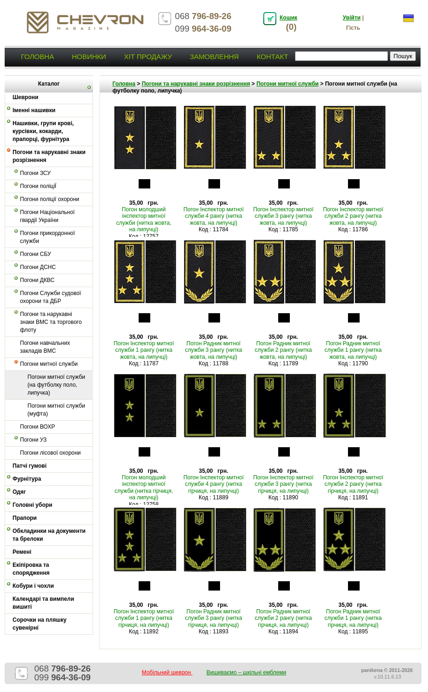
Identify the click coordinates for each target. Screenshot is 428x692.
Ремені (22, 552)
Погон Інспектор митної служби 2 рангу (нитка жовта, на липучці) (353, 216)
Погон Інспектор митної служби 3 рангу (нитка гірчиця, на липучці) (283, 484)
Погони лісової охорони (50, 453)
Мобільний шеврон (167, 672)
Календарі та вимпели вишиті (43, 603)
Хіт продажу (148, 56)
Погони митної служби (49, 364)
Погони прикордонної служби (47, 237)
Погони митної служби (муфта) (56, 410)
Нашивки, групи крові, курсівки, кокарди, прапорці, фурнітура (43, 131)
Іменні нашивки (34, 110)
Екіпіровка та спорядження (31, 569)
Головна (37, 56)
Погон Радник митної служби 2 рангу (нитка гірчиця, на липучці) (283, 618)
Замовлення (214, 56)
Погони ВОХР (37, 426)
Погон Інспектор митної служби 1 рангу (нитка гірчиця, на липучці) (144, 618)
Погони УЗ (33, 440)
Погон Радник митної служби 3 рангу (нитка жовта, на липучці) (213, 350)
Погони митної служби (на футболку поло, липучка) (56, 385)
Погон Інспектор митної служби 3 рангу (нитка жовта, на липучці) (283, 216)
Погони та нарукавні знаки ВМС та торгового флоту (51, 322)
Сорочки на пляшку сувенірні (40, 624)
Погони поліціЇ (38, 186)
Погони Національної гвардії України (47, 216)
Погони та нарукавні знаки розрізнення (49, 156)
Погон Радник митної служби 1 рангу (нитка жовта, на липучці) (353, 350)
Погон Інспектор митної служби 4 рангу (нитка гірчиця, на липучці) (213, 484)
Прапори (25, 518)
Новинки (89, 56)
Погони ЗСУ (35, 173)
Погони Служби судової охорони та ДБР (50, 297)
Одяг (19, 492)
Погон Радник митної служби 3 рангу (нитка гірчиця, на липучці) (213, 618)
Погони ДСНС (38, 267)
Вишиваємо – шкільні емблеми (247, 672)
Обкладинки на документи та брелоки (49, 535)
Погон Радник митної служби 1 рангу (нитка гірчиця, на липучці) (353, 618)
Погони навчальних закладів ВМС (45, 347)
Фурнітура (27, 479)
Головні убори (32, 505)
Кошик (288, 17)
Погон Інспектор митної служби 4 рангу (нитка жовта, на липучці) (213, 216)
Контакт (272, 56)
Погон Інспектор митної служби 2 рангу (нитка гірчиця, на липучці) (353, 484)
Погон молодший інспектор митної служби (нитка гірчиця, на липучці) (143, 487)
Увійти (352, 17)
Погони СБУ (35, 254)
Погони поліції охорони (49, 199)
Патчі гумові (30, 466)
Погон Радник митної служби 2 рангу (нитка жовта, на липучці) (283, 350)
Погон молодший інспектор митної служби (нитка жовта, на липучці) (144, 219)
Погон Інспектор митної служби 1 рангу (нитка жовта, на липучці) (144, 350)
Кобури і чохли (33, 586)
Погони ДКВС (37, 280)
